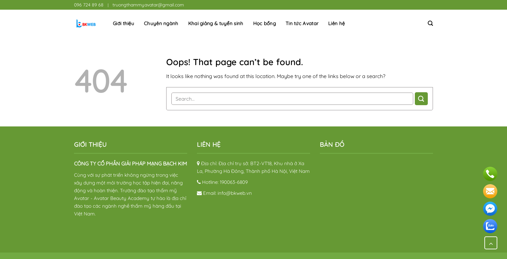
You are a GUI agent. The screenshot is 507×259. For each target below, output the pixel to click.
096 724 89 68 (88, 5)
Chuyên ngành (161, 23)
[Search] (430, 23)
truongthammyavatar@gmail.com (148, 5)
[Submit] (421, 98)
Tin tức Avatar (302, 23)
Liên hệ (336, 23)
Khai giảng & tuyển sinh (215, 23)
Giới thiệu (123, 23)
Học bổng (264, 23)
